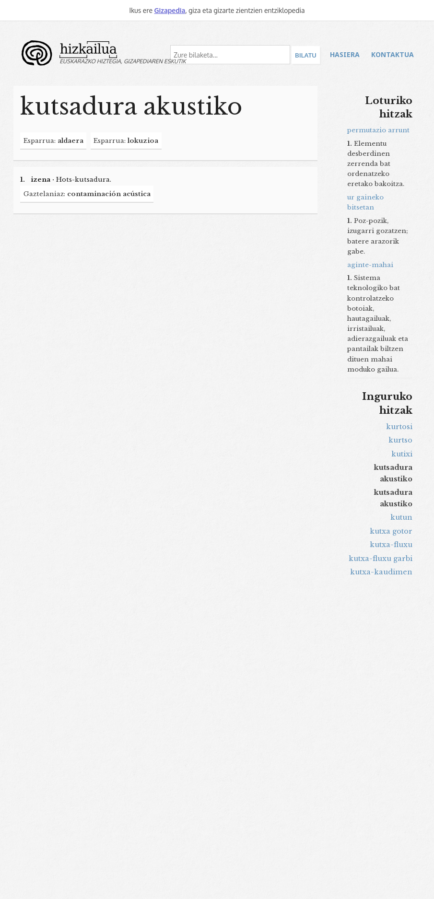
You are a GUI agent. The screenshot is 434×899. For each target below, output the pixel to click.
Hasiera (345, 54)
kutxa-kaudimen (381, 572)
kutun (401, 517)
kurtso (400, 440)
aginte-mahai (370, 265)
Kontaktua (392, 54)
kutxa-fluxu (391, 544)
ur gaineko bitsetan (365, 202)
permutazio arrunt (378, 130)
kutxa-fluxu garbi (380, 558)
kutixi (401, 454)
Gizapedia (169, 10)
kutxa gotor (391, 531)
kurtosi (399, 426)
